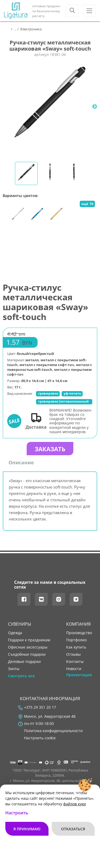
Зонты (13, 669)
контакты (75, 661)
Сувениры (19, 624)
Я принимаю (27, 828)
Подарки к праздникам (29, 640)
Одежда (15, 633)
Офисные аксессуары (27, 647)
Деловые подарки (24, 661)
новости (73, 669)
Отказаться (73, 828)
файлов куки (74, 803)
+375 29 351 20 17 (40, 707)
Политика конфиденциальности (53, 731)
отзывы (73, 654)
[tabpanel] (50, 106)
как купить (76, 647)
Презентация (79, 675)
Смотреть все (21, 676)
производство (79, 633)
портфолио (76, 640)
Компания (78, 624)
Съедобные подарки (27, 654)
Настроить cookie (40, 738)
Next (94, 106)
